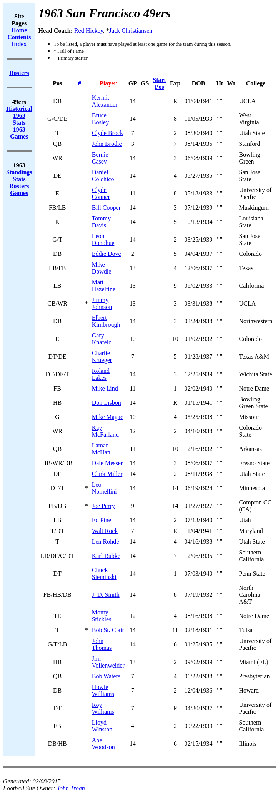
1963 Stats (19, 119)
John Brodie (107, 143)
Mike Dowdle (102, 268)
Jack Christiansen (130, 30)
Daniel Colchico (103, 175)
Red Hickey (88, 30)
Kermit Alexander (105, 101)
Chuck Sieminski (104, 573)
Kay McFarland (105, 431)
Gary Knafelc (102, 339)
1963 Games (19, 133)
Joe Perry (103, 506)
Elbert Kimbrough (106, 321)
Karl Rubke (106, 556)
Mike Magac (107, 417)
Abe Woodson (103, 743)
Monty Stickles (102, 616)
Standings (19, 172)
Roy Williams (103, 708)
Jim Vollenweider (108, 662)
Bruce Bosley (100, 118)
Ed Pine (101, 520)
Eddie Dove (106, 253)
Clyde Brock (107, 133)
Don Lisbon (106, 402)
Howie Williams (103, 690)
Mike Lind (105, 388)
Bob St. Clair (108, 630)
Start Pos (159, 83)
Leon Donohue (103, 239)
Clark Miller (107, 474)
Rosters (19, 186)
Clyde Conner (101, 193)
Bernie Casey (100, 158)
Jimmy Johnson (102, 303)
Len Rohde (105, 541)
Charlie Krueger (102, 356)
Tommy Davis (101, 222)
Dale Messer (107, 463)
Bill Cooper (106, 207)
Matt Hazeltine (103, 285)
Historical (19, 108)
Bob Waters (106, 676)
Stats (19, 179)
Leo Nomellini (104, 488)
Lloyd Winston (102, 726)
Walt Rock (105, 531)
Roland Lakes (101, 374)
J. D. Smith (106, 594)
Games (19, 193)
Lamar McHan (101, 449)
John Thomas (102, 644)
